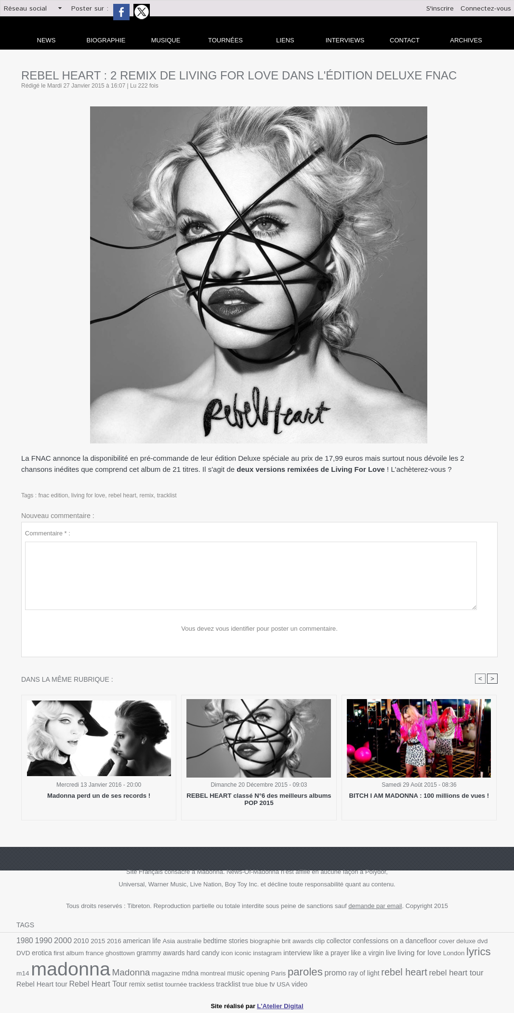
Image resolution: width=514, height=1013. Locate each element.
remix (146, 495)
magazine (150, 972)
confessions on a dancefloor (390, 941)
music (219, 972)
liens (285, 40)
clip (316, 941)
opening (240, 972)
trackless (179, 983)
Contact (405, 40)
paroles (287, 971)
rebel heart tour (436, 971)
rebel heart (121, 495)
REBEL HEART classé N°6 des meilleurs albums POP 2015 (258, 799)
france (78, 952)
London (433, 952)
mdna (173, 972)
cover (441, 941)
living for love (88, 495)
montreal (196, 972)
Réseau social (25, 8)
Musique (166, 40)
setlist (134, 983)
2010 (80, 941)
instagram (249, 952)
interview (279, 952)
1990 (43, 940)
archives (466, 40)
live (371, 952)
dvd (477, 941)
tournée (154, 983)
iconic (225, 952)
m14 (478, 952)
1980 (24, 940)
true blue (232, 983)
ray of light (345, 972)
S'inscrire (440, 8)
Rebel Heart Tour (77, 983)
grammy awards (144, 952)
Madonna (115, 971)
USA (260, 983)
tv (249, 983)
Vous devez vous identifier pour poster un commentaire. (259, 628)
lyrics (458, 951)
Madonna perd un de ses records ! (99, 795)
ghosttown (103, 952)
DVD (490, 941)
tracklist (166, 495)
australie (187, 941)
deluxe (460, 941)
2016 (113, 941)
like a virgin (348, 952)
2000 (62, 940)
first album (53, 952)
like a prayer (312, 952)
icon (209, 952)
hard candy (185, 952)
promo (317, 971)
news (46, 40)
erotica (26, 952)
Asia (167, 941)
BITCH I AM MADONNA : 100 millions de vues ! (419, 795)
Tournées (225, 40)
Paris (261, 972)
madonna (55, 968)
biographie (262, 941)
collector (335, 941)
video (276, 983)
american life (140, 941)
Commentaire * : (47, 533)
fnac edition (52, 495)
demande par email (375, 905)
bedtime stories (223, 941)
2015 (97, 941)
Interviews (345, 40)
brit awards (294, 941)
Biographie (106, 40)
